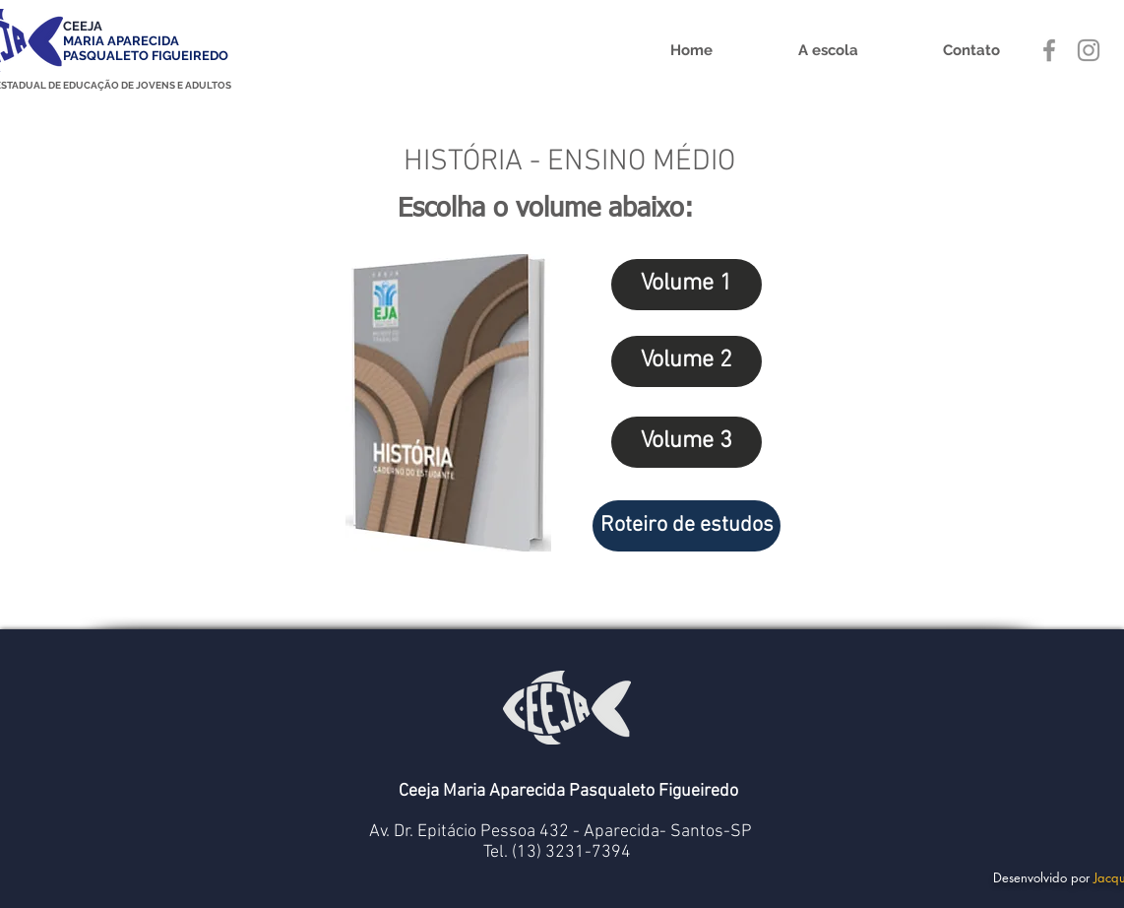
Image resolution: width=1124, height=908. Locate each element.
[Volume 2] (686, 361)
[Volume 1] (686, 284)
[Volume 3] (686, 442)
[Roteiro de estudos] (687, 525)
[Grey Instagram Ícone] (1088, 50)
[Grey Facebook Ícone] (1049, 50)
